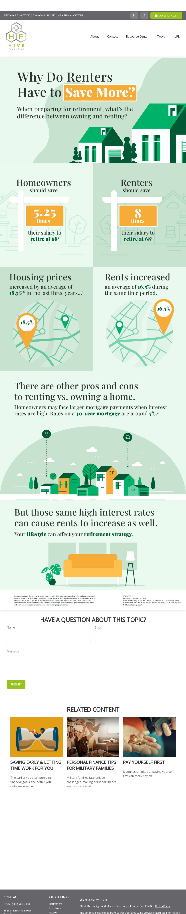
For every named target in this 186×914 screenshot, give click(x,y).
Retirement (55, 893)
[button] (94, 25)
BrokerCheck (162, 895)
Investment (55, 897)
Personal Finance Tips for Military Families (91, 754)
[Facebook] (144, 4)
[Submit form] (16, 673)
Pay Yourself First (144, 751)
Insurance (55, 906)
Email (98, 617)
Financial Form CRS (96, 888)
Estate (53, 901)
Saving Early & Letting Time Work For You (35, 754)
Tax (51, 910)
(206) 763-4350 (21, 893)
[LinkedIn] (134, 4)
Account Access (166, 4)
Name (11, 617)
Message (13, 640)
